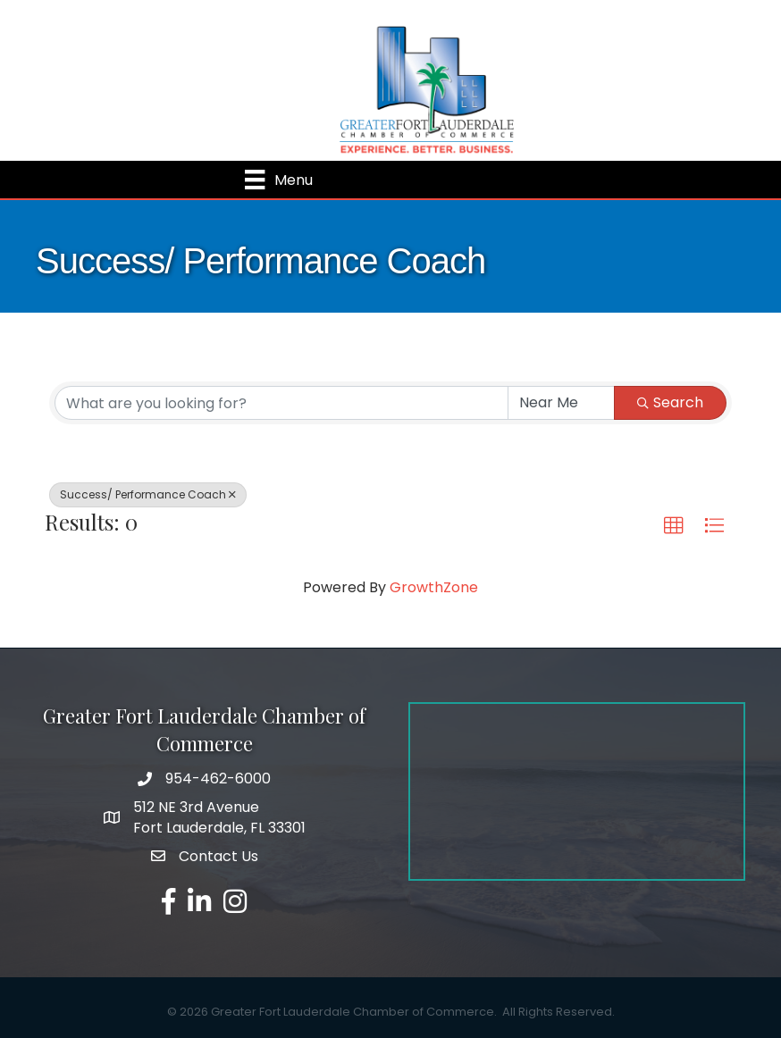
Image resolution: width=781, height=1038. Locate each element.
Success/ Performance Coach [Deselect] (148, 494)
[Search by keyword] (281, 403)
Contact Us (218, 856)
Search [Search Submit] (670, 402)
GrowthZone (434, 587)
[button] (674, 526)
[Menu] (278, 179)
